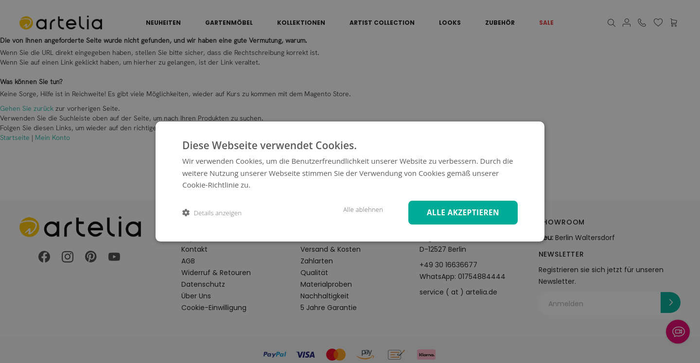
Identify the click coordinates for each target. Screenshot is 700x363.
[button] (212, 212)
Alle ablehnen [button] (356, 209)
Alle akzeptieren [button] (460, 212)
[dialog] (350, 181)
